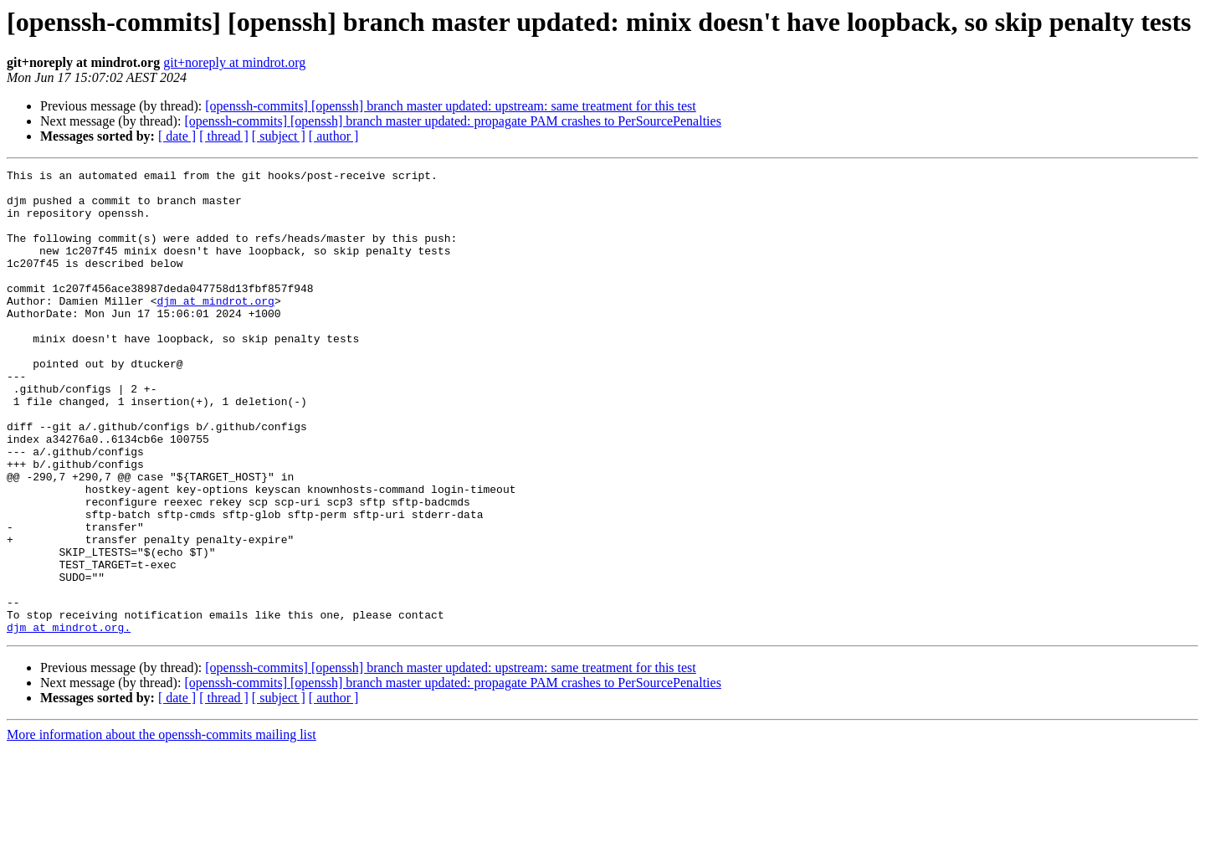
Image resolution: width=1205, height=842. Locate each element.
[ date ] (177, 136)
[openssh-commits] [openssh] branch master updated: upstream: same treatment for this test (450, 106)
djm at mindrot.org (215, 328)
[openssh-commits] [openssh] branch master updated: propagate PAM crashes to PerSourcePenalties (452, 121)
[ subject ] (278, 136)
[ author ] (334, 136)
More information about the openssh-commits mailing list (161, 827)
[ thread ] (224, 136)
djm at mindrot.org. (69, 719)
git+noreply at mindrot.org (234, 62)
